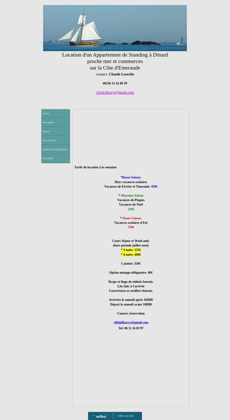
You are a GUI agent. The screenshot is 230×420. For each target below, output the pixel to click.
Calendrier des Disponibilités (54, 149)
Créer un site (125, 415)
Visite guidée (48, 122)
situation (46, 131)
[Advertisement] (54, 237)
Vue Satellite (47, 158)
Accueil (45, 113)
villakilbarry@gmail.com (115, 92)
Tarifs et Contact (49, 140)
